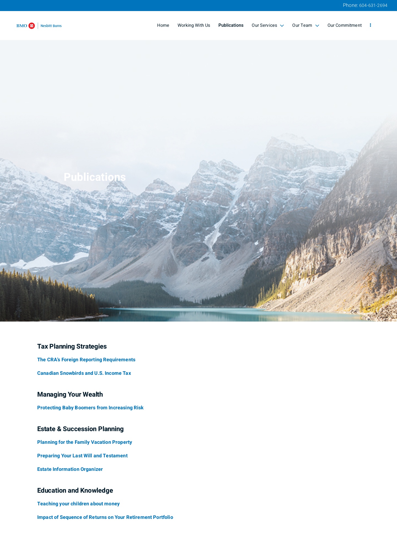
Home (163, 25)
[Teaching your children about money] (78, 504)
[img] (198, 161)
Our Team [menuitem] (305, 25)
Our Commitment (345, 25)
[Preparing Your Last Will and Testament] (82, 456)
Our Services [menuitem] (268, 25)
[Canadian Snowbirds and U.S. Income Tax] (84, 373)
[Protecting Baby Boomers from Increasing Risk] (90, 408)
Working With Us (194, 25)
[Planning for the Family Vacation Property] (84, 442)
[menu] (370, 25)
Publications (230, 25)
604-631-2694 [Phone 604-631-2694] (373, 5)
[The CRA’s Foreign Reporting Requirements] (86, 360)
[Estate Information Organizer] (70, 469)
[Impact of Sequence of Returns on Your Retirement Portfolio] (105, 517)
